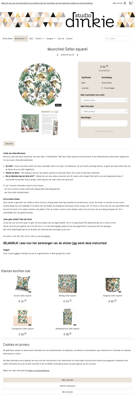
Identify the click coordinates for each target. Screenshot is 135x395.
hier (74, 243)
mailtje (17, 253)
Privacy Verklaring (7, 360)
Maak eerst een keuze (104, 131)
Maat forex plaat (87, 106)
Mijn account (119, 3)
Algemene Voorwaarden (9, 357)
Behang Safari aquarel (67, 295)
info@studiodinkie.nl (53, 365)
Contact (69, 38)
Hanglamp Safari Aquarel (112, 295)
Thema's (40, 38)
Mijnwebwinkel (92, 390)
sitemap (59, 390)
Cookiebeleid (6, 365)
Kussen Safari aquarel (22, 295)
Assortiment (21, 38)
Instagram (5, 378)
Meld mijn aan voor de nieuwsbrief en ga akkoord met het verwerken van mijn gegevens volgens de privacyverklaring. (47, 3)
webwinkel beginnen (72, 390)
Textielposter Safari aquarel (22, 328)
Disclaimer (5, 363)
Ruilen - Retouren (7, 352)
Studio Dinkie (7, 38)
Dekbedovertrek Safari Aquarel (67, 328)
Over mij (61, 38)
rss (64, 390)
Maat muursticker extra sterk (92, 95)
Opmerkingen (86, 117)
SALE (31, 38)
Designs (51, 38)
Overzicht (9, 143)
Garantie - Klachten (8, 355)
